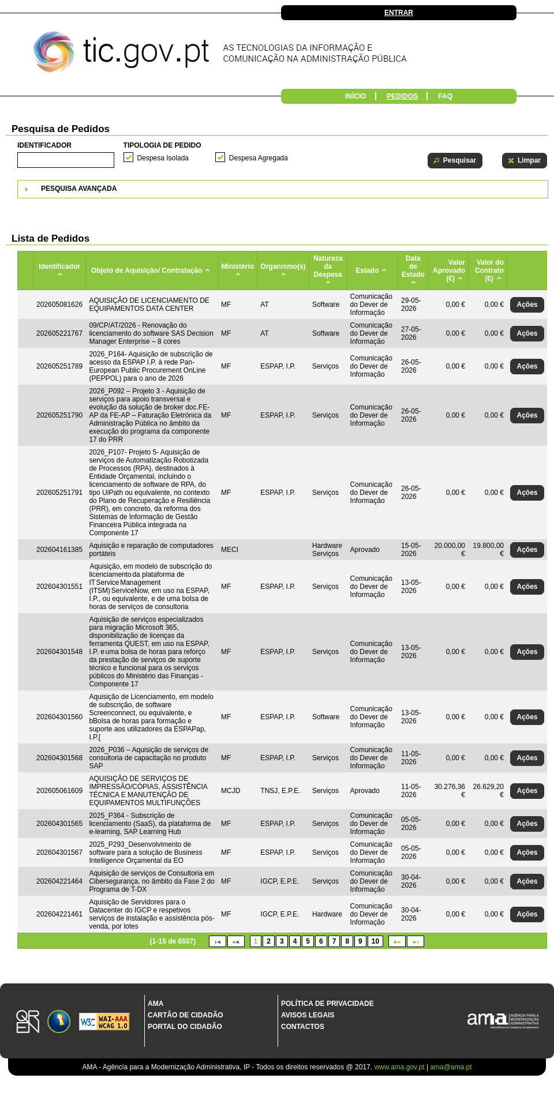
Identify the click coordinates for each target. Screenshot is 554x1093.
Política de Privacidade (327, 1004)
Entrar (398, 13)
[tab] (283, 189)
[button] (455, 160)
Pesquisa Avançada (79, 189)
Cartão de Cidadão (185, 1015)
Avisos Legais (307, 1015)
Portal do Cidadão (185, 1027)
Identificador (44, 145)
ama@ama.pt (450, 1067)
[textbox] (65, 160)
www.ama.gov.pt (400, 1067)
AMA (155, 1004)
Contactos (302, 1027)
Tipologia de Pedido (162, 145)
